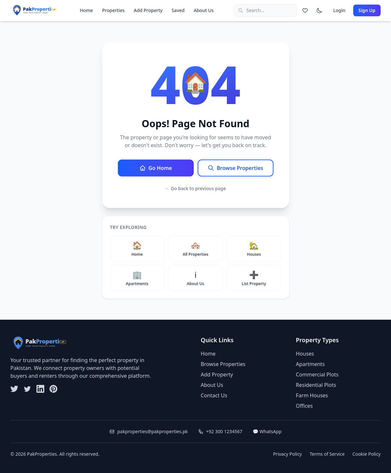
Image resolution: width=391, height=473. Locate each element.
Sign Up (366, 10)
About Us (204, 10)
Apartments (310, 364)
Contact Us (214, 395)
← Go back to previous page (195, 188)
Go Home (155, 168)
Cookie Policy (367, 454)
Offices (304, 405)
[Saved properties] (305, 10)
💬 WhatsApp (267, 431)
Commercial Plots (317, 374)
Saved (178, 10)
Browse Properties (235, 168)
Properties (113, 10)
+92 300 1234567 (220, 431)
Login (339, 10)
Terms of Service (327, 454)
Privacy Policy (287, 454)
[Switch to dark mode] (319, 10)
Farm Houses (312, 395)
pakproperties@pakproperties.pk (148, 431)
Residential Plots (316, 385)
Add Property (148, 10)
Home (86, 10)
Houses (305, 353)
